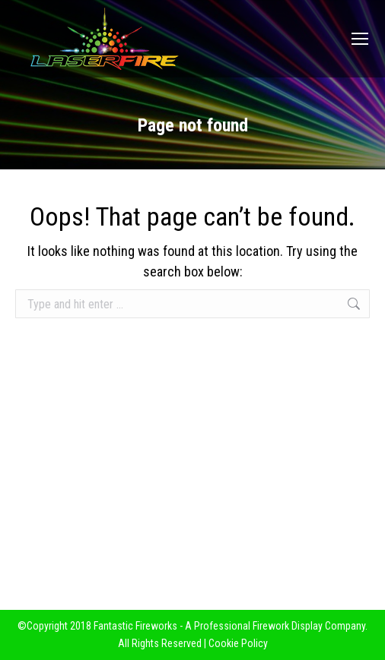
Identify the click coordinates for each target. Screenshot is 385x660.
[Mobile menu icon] (360, 39)
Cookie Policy (238, 643)
